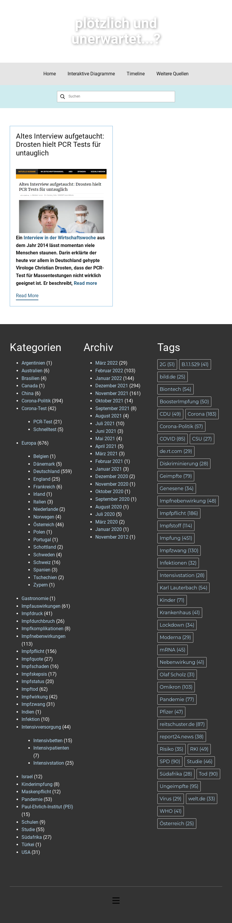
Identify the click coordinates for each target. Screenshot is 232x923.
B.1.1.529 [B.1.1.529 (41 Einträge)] (195, 364)
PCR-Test (42, 422)
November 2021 (111, 393)
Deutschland (46, 471)
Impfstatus (33, 681)
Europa (29, 443)
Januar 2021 (108, 469)
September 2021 (112, 408)
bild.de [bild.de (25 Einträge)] (172, 377)
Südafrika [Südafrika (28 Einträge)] (176, 774)
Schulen (30, 822)
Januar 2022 (108, 378)
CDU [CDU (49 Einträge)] (170, 414)
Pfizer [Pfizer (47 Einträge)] (171, 712)
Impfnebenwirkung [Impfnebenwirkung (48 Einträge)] (188, 501)
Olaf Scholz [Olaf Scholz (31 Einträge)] (177, 674)
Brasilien (31, 378)
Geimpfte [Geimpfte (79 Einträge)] (176, 476)
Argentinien (33, 363)
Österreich (43, 524)
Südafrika (32, 837)
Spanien (41, 570)
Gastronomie (35, 598)
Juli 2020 (105, 514)
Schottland (44, 547)
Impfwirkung (35, 697)
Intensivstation (48, 763)
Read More (27, 295)
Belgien (41, 456)
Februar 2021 (109, 461)
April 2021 (106, 446)
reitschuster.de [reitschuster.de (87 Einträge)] (182, 724)
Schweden (44, 555)
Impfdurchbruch (38, 621)
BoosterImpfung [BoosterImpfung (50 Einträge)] (184, 401)
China (28, 393)
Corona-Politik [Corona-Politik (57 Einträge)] (181, 426)
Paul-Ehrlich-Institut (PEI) (47, 807)
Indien (28, 712)
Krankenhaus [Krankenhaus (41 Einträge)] (180, 612)
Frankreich (44, 487)
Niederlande (45, 509)
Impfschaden (35, 666)
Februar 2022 (109, 370)
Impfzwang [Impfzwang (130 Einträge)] (179, 550)
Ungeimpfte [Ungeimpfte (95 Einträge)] (179, 786)
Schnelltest (44, 429)
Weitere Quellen (172, 74)
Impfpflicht (33, 651)
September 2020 (112, 499)
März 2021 (106, 453)
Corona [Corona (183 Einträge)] (202, 414)
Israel (27, 776)
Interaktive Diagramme (91, 74)
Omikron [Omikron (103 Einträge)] (176, 687)
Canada (30, 386)
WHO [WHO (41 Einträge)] (171, 811)
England (41, 479)
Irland (39, 494)
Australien (32, 370)
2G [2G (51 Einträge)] (167, 364)
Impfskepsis (34, 674)
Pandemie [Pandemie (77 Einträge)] (177, 699)
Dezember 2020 (111, 476)
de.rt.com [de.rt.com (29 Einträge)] (176, 451)
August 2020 (108, 507)
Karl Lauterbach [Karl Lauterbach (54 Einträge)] (183, 588)
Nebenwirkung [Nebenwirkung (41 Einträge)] (182, 662)
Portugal (42, 539)
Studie (28, 829)
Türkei (28, 844)
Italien (39, 502)
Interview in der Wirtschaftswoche (59, 237)
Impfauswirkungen (41, 606)
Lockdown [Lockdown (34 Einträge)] (177, 625)
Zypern (40, 585)
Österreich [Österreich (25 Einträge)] (177, 823)
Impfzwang (33, 704)
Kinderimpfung (37, 784)
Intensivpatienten (51, 748)
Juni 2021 (105, 431)
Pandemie (32, 799)
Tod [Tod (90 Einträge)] (208, 774)
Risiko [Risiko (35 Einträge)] (171, 749)
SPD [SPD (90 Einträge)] (170, 761)
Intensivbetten (48, 740)
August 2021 (108, 416)
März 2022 (106, 363)
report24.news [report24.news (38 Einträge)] (182, 737)
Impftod (30, 689)
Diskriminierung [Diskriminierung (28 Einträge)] (184, 464)
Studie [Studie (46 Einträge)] (200, 761)
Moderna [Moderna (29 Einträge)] (175, 637)
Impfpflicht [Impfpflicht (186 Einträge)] (179, 513)
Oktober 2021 (109, 401)
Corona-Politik (36, 401)
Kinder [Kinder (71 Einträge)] (172, 600)
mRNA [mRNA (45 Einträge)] (172, 650)
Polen (39, 532)
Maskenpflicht (36, 791)
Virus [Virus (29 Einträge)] (171, 799)
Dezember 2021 (111, 386)
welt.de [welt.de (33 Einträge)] (201, 799)
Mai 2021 (105, 438)
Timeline (136, 74)
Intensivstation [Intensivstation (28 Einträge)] (182, 575)
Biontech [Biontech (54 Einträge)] (175, 389)
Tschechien (45, 577)
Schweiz (42, 562)
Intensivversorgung (41, 727)
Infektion (31, 719)
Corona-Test (34, 408)
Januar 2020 (108, 529)
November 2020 (111, 484)
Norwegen (43, 517)
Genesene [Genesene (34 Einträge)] (177, 488)
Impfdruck (32, 613)
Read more (85, 283)
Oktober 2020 (109, 491)
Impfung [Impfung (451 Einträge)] (176, 538)
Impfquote (32, 659)
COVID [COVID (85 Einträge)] (172, 439)
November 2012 (111, 537)
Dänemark (44, 464)
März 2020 (106, 522)
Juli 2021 (105, 423)
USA (26, 852)
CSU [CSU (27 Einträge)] (202, 439)
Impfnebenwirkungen (44, 636)
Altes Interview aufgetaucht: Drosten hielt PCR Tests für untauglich (60, 144)
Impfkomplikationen (42, 628)
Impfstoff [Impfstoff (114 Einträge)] (176, 526)
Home (49, 74)
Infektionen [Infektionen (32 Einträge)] (178, 563)
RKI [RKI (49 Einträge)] (199, 749)
